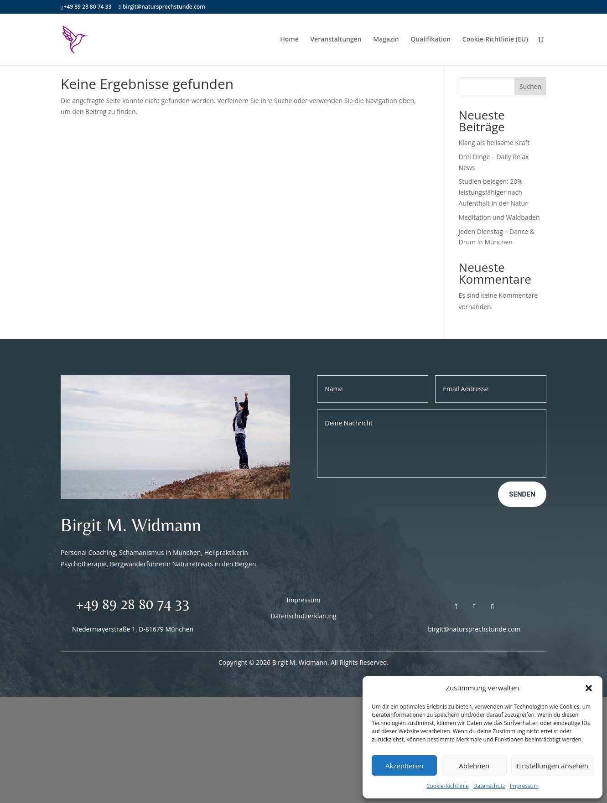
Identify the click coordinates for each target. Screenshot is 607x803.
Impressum (524, 786)
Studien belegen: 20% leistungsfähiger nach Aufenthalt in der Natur (493, 192)
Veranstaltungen (335, 40)
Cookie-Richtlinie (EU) (495, 40)
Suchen (530, 86)
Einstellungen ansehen (552, 765)
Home (289, 40)
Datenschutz (489, 786)
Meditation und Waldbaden (499, 217)
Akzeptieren (404, 765)
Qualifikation (430, 40)
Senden (522, 494)
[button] (588, 688)
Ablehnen (474, 765)
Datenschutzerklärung (303, 615)
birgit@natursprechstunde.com (474, 629)
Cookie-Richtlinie (447, 786)
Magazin (386, 40)
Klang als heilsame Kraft (494, 142)
